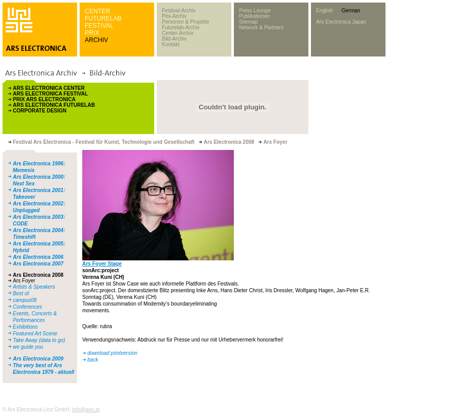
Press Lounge (255, 10)
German (350, 10)
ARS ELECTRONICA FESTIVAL (50, 94)
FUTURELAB (103, 18)
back (92, 360)
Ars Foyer (24, 280)
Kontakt (170, 44)
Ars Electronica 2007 (38, 264)
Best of (21, 293)
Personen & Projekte (185, 22)
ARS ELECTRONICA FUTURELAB (54, 105)
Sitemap (248, 22)
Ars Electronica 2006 (38, 257)
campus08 (24, 300)
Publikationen (254, 16)
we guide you (28, 347)
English (324, 10)
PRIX (92, 32)
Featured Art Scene (35, 333)
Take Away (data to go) (39, 340)
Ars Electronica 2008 (38, 275)
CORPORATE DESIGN (39, 110)
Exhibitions (25, 327)
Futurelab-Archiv (180, 27)
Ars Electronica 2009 (38, 359)
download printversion (112, 353)
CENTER (97, 11)
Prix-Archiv (174, 16)
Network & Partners (261, 27)
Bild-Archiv (174, 39)
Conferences (27, 307)
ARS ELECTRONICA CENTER (49, 88)
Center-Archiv (177, 33)
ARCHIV (96, 40)
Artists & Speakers (34, 287)
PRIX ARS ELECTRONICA (44, 99)
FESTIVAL (99, 25)
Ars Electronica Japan (341, 22)
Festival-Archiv (179, 10)
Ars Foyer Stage (102, 264)
